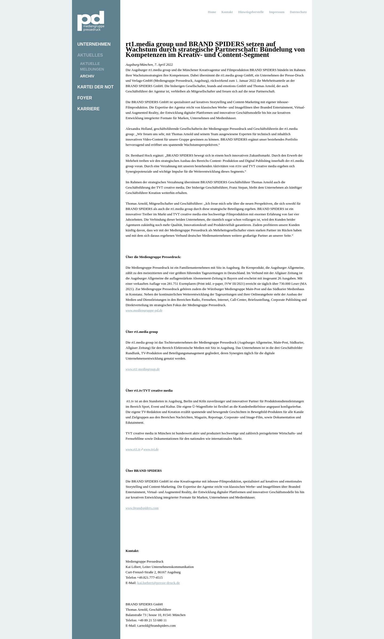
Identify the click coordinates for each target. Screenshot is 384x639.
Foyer (84, 98)
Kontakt (227, 12)
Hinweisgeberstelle (251, 12)
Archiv (87, 76)
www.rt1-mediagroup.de (143, 369)
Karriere (88, 109)
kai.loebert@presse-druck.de (158, 583)
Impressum (277, 12)
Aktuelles (90, 55)
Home (212, 12)
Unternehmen (93, 44)
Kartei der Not (95, 87)
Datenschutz (298, 12)
